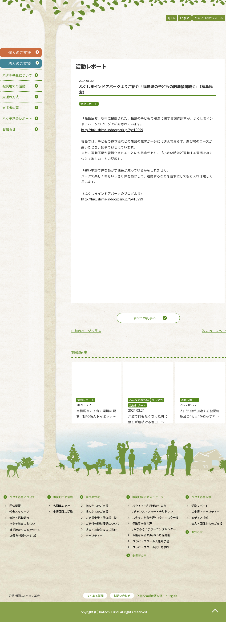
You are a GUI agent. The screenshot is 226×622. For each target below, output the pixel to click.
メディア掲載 (199, 518)
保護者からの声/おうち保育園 (151, 535)
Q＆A (171, 18)
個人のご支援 (19, 52)
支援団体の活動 (63, 511)
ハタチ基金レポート (17, 118)
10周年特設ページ (20, 535)
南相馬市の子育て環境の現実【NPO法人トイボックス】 (96, 416)
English (184, 18)
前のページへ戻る (86, 330)
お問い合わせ (121, 596)
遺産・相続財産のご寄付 (101, 530)
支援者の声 (10, 107)
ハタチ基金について (17, 75)
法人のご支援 (19, 63)
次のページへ (214, 330)
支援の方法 (10, 96)
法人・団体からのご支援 (206, 523)
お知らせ (9, 129)
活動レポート (89, 104)
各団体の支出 (61, 506)
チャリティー (94, 535)
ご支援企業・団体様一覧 (101, 518)
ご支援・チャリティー (205, 511)
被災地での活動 (13, 86)
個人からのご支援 (97, 506)
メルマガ (157, 400)
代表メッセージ (19, 511)
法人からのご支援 (97, 511)
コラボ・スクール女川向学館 (150, 547)
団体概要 (15, 506)
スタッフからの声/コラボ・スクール (155, 517)
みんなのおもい (139, 400)
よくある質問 (95, 596)
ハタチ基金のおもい (22, 523)
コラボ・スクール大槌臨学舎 (150, 541)
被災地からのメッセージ (24, 530)
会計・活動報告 (19, 518)
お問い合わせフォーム (209, 18)
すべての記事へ (144, 318)
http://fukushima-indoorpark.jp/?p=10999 (112, 129)
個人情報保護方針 (151, 596)
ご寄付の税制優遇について (103, 523)
